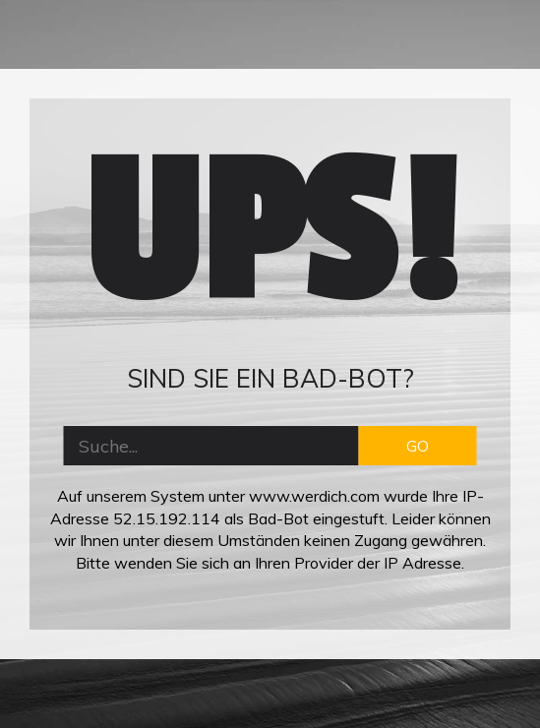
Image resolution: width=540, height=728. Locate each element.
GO (417, 445)
